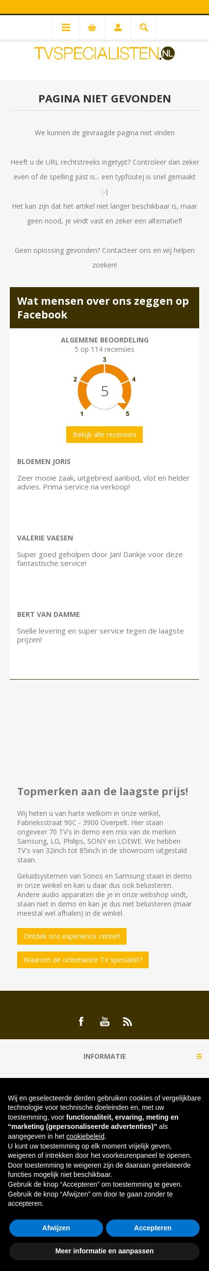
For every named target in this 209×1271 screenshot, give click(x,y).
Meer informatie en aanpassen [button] (104, 1251)
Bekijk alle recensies (104, 434)
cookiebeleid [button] (85, 1136)
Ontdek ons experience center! (72, 936)
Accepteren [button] (152, 1228)
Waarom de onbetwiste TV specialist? (83, 959)
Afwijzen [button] (56, 1228)
